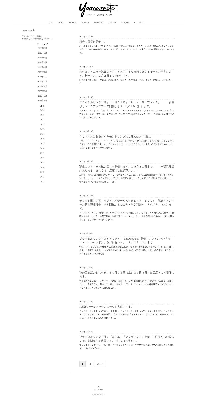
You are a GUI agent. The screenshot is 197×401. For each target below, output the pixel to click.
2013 (42, 172)
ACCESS (125, 22)
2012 (42, 177)
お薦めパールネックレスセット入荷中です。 (106, 306)
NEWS (60, 22)
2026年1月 (42, 72)
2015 (42, 162)
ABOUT (112, 22)
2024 (42, 119)
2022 (42, 129)
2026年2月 (42, 67)
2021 (42, 134)
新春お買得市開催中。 (92, 41)
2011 (42, 182)
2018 (42, 148)
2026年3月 (42, 62)
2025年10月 (42, 86)
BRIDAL (73, 22)
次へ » (100, 364)
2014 (42, 167)
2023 (42, 124)
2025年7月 (42, 100)
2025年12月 (42, 77)
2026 (42, 110)
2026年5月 (42, 53)
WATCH (85, 22)
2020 (42, 139)
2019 (42, 143)
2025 (42, 115)
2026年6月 (42, 48)
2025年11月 (42, 81)
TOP (50, 22)
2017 (42, 153)
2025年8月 (42, 96)
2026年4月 (42, 58)
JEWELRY (99, 22)
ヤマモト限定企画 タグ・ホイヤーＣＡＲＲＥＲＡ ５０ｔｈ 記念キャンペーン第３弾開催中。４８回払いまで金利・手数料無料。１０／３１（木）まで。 (126, 204)
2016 (42, 158)
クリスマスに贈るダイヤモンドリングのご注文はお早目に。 (116, 136)
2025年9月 (42, 91)
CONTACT (139, 22)
